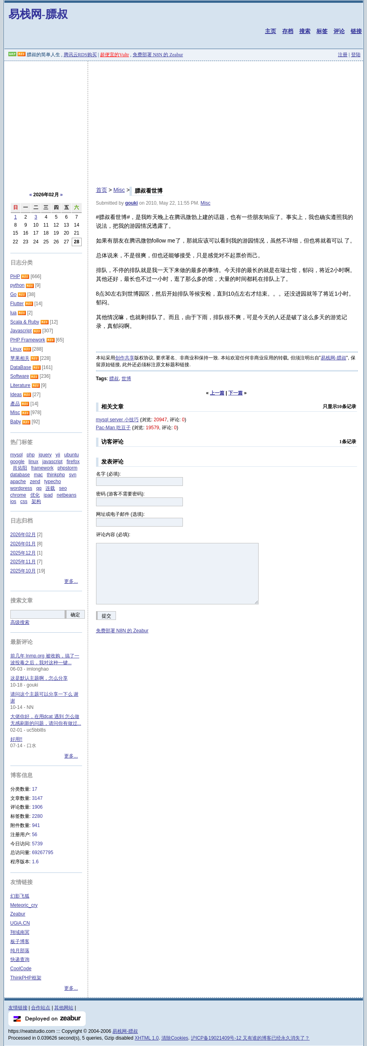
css (23, 501)
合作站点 (40, 1007)
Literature (20, 385)
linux (34, 461)
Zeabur (18, 914)
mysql (16, 455)
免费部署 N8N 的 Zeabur (158, 54)
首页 (101, 190)
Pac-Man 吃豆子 (113, 427)
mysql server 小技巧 (117, 419)
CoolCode (20, 968)
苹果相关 (19, 358)
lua (13, 313)
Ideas (16, 394)
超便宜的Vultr (114, 54)
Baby (15, 421)
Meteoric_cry (24, 905)
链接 (356, 31)
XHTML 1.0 (147, 1038)
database (20, 475)
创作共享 (124, 358)
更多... (71, 581)
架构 (36, 501)
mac (38, 475)
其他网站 (63, 1007)
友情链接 (17, 1007)
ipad (48, 495)
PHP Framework (27, 340)
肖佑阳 (20, 468)
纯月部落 (19, 950)
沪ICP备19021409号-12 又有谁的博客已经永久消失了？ (250, 1038)
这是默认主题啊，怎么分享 (39, 678)
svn (73, 475)
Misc (119, 190)
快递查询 (19, 959)
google (17, 461)
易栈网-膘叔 (38, 14)
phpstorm (67, 468)
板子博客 (19, 941)
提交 (106, 616)
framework (42, 468)
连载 (50, 488)
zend (35, 481)
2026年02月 (23, 534)
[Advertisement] (183, 121)
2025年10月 (23, 571)
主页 (270, 31)
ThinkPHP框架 (25, 978)
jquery (45, 455)
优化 (35, 495)
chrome (18, 495)
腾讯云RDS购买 (80, 54)
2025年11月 (23, 561)
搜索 (304, 31)
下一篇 (235, 393)
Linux (16, 349)
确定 (75, 615)
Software (19, 376)
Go (13, 294)
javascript (52, 461)
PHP (15, 276)
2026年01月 (23, 544)
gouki (131, 203)
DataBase (20, 367)
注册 (342, 54)
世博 (126, 378)
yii (58, 455)
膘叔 (114, 378)
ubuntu (71, 455)
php (31, 455)
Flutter (17, 303)
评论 (339, 31)
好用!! (16, 739)
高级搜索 (19, 622)
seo (63, 488)
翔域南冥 (19, 932)
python (17, 285)
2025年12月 (23, 553)
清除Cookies (174, 1038)
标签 (322, 31)
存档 (287, 31)
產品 (15, 404)
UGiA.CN (20, 923)
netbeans (66, 495)
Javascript (21, 331)
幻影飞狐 (19, 896)
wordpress (21, 488)
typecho (52, 481)
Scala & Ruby (24, 322)
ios (13, 501)
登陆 (356, 54)
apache (18, 481)
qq (38, 488)
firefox (73, 461)
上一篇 (217, 393)
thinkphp (56, 475)
